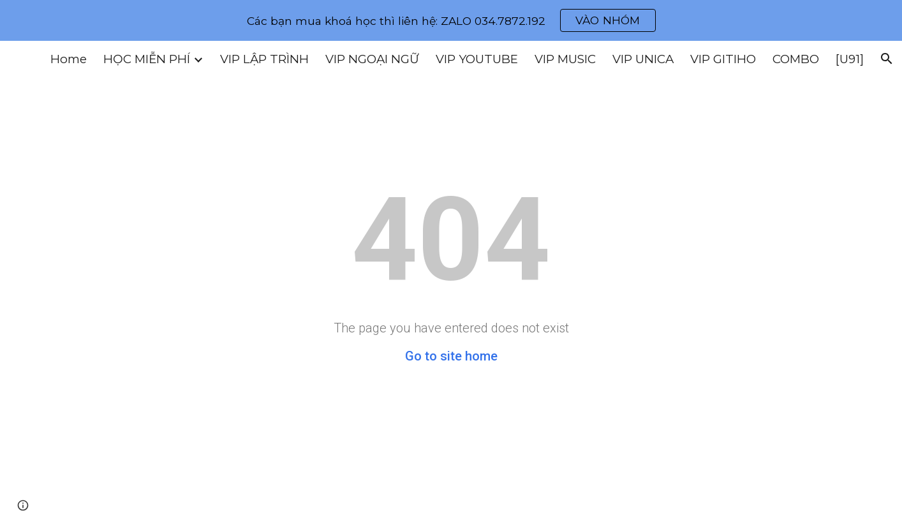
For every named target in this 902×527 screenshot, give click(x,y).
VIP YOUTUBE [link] (477, 59)
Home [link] (68, 59)
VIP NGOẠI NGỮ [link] (372, 59)
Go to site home (451, 356)
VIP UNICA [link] (643, 59)
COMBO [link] (796, 59)
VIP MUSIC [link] (565, 59)
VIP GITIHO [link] (723, 59)
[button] (886, 58)
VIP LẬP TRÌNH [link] (264, 59)
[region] (451, 20)
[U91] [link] (850, 59)
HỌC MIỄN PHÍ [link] (146, 59)
